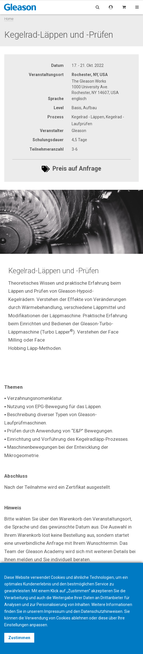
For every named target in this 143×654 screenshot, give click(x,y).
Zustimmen (19, 637)
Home (8, 19)
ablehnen (79, 618)
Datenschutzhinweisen (101, 611)
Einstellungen (16, 625)
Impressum (54, 611)
